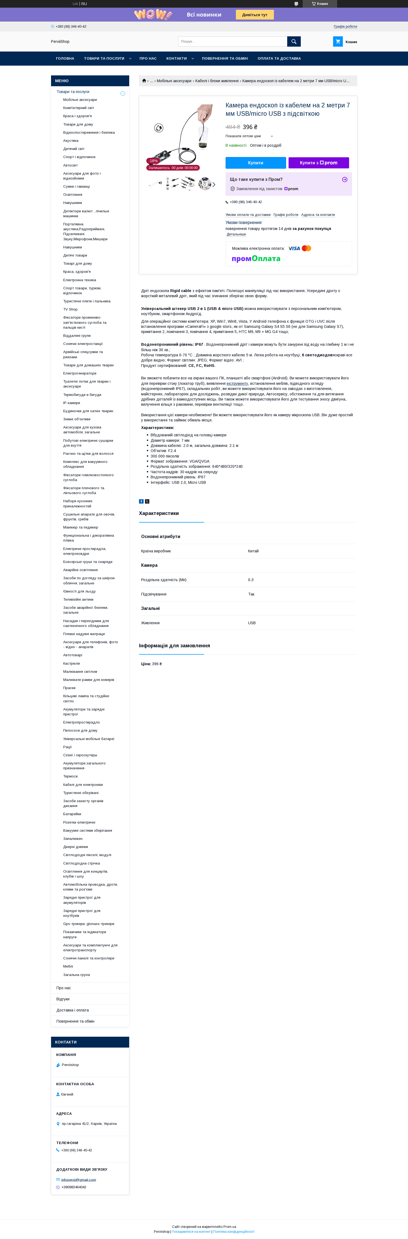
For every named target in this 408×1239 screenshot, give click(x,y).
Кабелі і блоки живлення (217, 81)
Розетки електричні (79, 822)
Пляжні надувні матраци (84, 634)
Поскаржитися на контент (191, 1232)
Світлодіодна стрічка (81, 863)
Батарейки (72, 814)
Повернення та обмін (225, 58)
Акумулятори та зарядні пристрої (84, 711)
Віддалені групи (77, 336)
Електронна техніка (79, 280)
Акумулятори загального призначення (84, 765)
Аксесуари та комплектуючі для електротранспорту (90, 947)
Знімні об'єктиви (76, 419)
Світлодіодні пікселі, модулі (87, 855)
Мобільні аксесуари (174, 81)
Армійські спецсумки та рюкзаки (83, 354)
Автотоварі (72, 655)
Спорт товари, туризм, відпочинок (82, 290)
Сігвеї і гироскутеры (80, 755)
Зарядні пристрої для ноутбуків (81, 913)
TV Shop (70, 309)
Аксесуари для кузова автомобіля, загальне (82, 429)
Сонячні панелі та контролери (88, 958)
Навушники (72, 203)
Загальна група (76, 975)
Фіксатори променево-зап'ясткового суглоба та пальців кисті (84, 322)
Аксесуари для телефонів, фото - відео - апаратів (90, 644)
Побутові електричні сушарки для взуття (88, 442)
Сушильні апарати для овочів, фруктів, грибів (89, 516)
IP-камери (71, 403)
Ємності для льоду (79, 591)
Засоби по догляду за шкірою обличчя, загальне (89, 580)
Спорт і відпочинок (79, 157)
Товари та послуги (104, 58)
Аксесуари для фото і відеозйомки (82, 175)
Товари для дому (78, 124)
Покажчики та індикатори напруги (84, 934)
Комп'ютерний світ (78, 108)
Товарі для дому (77, 263)
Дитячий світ (73, 149)
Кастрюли (71, 663)
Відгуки (62, 999)
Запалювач (73, 839)
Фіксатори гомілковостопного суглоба (88, 477)
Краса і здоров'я (77, 116)
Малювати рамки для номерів (88, 680)
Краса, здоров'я (77, 272)
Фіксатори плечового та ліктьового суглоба (83, 490)
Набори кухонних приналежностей (78, 503)
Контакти (176, 58)
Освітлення (72, 195)
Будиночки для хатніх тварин (88, 411)
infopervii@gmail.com (78, 1179)
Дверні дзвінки (75, 847)
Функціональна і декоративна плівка (88, 537)
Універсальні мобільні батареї (89, 739)
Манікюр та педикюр (80, 527)
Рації (67, 747)
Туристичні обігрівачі (81, 793)
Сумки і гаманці (76, 186)
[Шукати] (294, 41)
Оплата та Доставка (279, 58)
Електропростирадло (81, 722)
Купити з (318, 163)
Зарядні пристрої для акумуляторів (81, 899)
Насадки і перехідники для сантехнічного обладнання (86, 623)
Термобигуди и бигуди (82, 395)
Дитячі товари (75, 255)
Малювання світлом (80, 672)
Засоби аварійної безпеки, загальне (85, 610)
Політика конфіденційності (233, 1232)
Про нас (148, 58)
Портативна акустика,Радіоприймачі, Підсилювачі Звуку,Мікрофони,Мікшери (85, 231)
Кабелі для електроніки (83, 785)
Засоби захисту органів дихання (83, 803)
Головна (65, 58)
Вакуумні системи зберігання (87, 830)
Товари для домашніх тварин (88, 365)
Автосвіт (70, 165)
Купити (255, 163)
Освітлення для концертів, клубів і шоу (85, 873)
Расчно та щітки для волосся (88, 454)
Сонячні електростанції (83, 344)
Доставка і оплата (72, 1010)
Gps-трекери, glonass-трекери (88, 924)
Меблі (68, 966)
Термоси (70, 776)
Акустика (70, 141)
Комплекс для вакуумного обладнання (85, 464)
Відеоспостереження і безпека (89, 132)
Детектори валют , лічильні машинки (86, 213)
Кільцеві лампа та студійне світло (86, 698)
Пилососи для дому (80, 730)
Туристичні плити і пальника (86, 301)
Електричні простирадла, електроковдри (84, 551)
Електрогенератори (79, 373)
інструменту (237, 383)
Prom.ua (229, 1227)
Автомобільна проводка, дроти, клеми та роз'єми (90, 886)
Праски (69, 688)
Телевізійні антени (78, 599)
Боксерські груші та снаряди (87, 562)
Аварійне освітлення (80, 570)
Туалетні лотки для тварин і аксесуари (86, 383)
